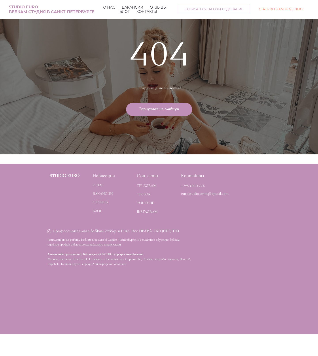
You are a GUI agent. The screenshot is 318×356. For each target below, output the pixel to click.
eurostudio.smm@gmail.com (205, 194)
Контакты (146, 11)
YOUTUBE (145, 203)
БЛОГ (97, 211)
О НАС (98, 185)
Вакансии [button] (132, 7)
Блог (124, 11)
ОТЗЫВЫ (101, 202)
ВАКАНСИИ (103, 194)
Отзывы (158, 7)
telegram (147, 186)
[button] (214, 9)
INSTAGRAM (147, 212)
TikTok (144, 195)
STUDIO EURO (65, 176)
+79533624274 (193, 186)
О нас (109, 7)
